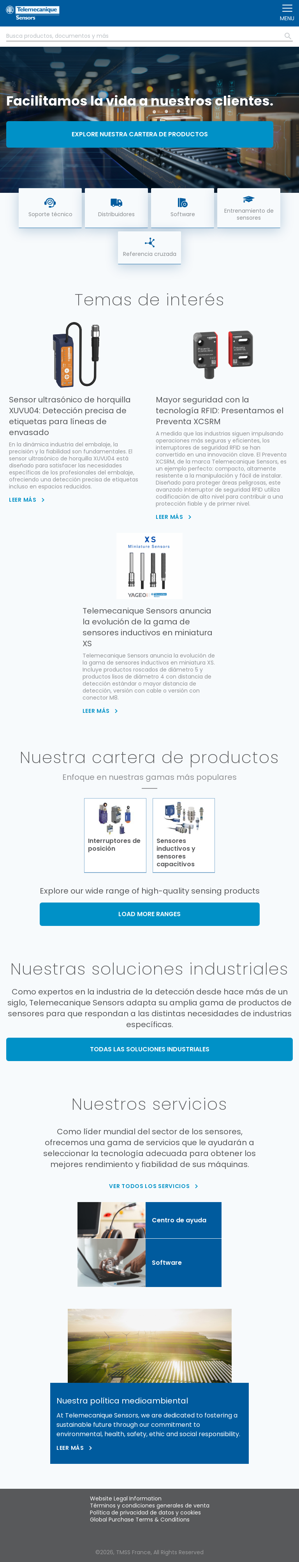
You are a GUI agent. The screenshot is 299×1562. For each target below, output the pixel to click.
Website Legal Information (126, 1498)
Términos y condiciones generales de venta (149, 1505)
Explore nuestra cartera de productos (140, 134)
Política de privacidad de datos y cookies (145, 1512)
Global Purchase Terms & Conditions (140, 1519)
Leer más (70, 1447)
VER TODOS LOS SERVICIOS (149, 1186)
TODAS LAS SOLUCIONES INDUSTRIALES (149, 1049)
